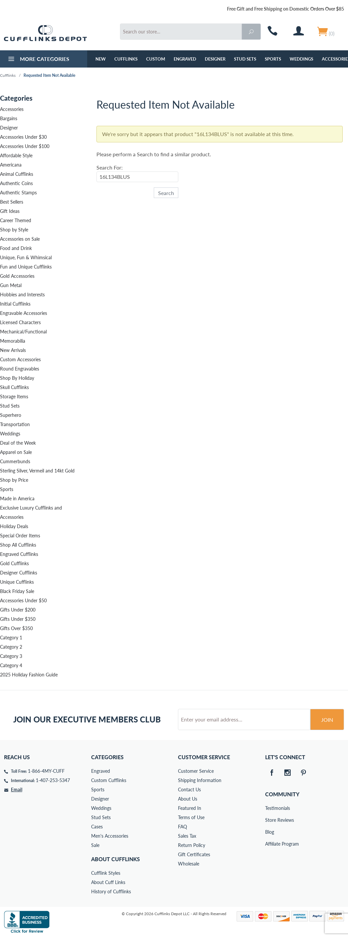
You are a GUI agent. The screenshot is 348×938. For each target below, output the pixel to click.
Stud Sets (245, 59)
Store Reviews (269, 820)
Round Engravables (19, 368)
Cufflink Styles (105, 873)
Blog (269, 832)
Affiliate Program (269, 844)
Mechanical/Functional (23, 331)
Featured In (189, 808)
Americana (11, 165)
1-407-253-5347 (53, 780)
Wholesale (188, 863)
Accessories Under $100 (24, 146)
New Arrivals (13, 350)
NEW (100, 59)
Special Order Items (20, 535)
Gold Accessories (17, 276)
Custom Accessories (20, 359)
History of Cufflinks (111, 891)
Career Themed (15, 220)
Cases (97, 826)
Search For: (109, 167)
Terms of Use (191, 817)
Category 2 (11, 647)
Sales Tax (187, 836)
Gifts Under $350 (17, 619)
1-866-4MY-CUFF (46, 771)
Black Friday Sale (17, 591)
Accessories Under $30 (23, 137)
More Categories (38, 59)
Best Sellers (11, 202)
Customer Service (196, 771)
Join (327, 719)
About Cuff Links (108, 882)
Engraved (185, 59)
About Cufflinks (115, 859)
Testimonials (269, 808)
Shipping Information (199, 780)
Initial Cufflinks (15, 304)
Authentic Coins (16, 183)
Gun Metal (11, 285)
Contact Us (189, 789)
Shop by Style (14, 229)
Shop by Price (14, 480)
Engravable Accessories (23, 313)
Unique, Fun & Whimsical (26, 257)
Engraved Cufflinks (19, 554)
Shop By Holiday (17, 378)
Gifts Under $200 (17, 610)
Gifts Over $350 (16, 628)
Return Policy (191, 845)
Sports (273, 59)
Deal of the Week (18, 443)
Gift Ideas (10, 211)
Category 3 (11, 656)
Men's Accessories (109, 836)
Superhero (10, 415)
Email (16, 789)
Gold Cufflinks (14, 563)
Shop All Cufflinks (18, 545)
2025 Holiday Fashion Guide (29, 674)
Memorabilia (12, 341)
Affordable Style (16, 155)
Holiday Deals (14, 526)
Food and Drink (16, 248)
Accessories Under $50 (23, 600)
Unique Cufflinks (17, 582)
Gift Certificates (194, 854)
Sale (95, 845)
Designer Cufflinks (18, 572)
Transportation (15, 424)
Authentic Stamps (18, 192)
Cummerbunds (15, 461)
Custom (155, 59)
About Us (187, 799)
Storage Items (14, 396)
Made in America (17, 498)
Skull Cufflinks (14, 387)
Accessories (12, 109)
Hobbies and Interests (22, 294)
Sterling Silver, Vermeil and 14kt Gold (37, 470)
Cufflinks (126, 59)
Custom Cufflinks (108, 780)
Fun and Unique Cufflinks (26, 267)
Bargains (8, 118)
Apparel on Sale (16, 452)
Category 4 (11, 665)
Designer (215, 59)
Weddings (301, 59)
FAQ (182, 826)
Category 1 (11, 637)
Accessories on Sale (20, 239)
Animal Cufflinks (16, 174)
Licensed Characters (20, 322)
